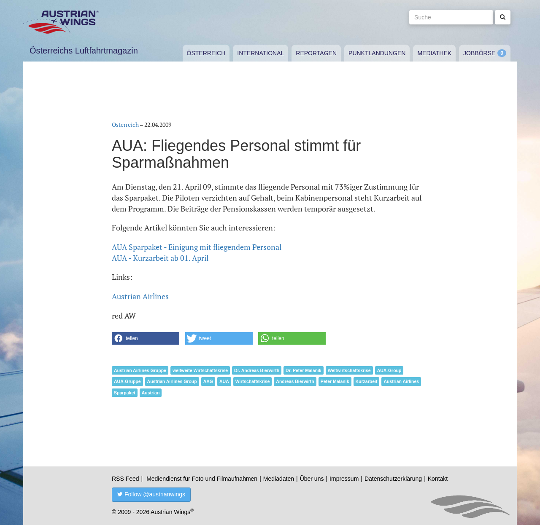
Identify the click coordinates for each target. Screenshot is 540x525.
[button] (145, 338)
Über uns (312, 478)
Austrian (151, 392)
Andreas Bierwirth (295, 381)
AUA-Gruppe (127, 381)
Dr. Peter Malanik (303, 370)
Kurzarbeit (367, 381)
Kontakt (438, 478)
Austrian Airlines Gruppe (140, 370)
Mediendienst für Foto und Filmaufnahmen (201, 478)
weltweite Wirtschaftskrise (200, 370)
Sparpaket (124, 392)
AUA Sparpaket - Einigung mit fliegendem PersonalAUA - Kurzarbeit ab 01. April (196, 252)
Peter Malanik (335, 381)
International (260, 53)
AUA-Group (389, 370)
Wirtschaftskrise (252, 381)
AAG (208, 381)
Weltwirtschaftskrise (349, 370)
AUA (224, 381)
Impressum (344, 478)
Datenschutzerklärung (393, 478)
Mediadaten (278, 478)
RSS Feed (125, 478)
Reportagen (316, 53)
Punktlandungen (376, 53)
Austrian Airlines (140, 296)
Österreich (206, 53)
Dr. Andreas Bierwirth (256, 370)
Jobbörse (479, 53)
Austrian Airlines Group (172, 381)
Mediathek (434, 53)
